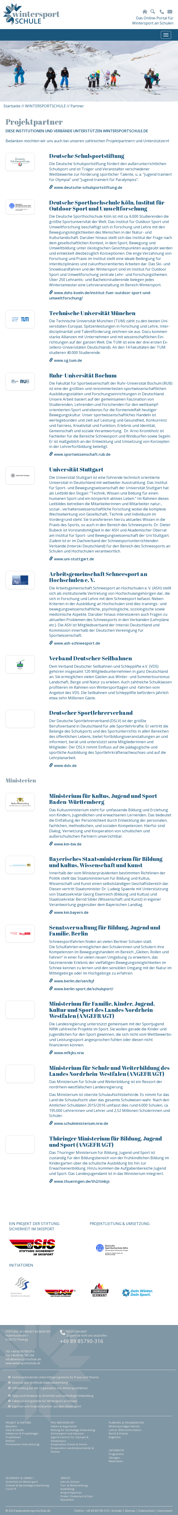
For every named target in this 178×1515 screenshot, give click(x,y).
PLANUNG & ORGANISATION (126, 1422)
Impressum (165, 1511)
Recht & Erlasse (118, 1433)
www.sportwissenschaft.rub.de (82, 454)
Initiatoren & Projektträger (22, 1433)
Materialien (116, 1461)
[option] (89, 71)
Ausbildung (67, 1489)
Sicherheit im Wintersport (22, 1481)
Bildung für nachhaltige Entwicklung (73, 1430)
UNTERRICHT (116, 1450)
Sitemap (130, 1511)
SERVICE (65, 1478)
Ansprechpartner (71, 1492)
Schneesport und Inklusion (67, 1433)
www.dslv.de (65, 765)
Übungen (114, 1457)
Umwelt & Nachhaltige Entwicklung (27, 1485)
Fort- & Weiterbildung (74, 1485)
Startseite (11, 106)
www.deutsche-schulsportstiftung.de (88, 187)
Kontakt (117, 1511)
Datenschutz (146, 1511)
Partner (10, 1441)
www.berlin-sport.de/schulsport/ (83, 988)
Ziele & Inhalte (15, 1430)
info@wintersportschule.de (23, 1359)
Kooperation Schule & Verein (69, 1444)
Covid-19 (11, 1489)
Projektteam (13, 1437)
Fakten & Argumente (64, 1426)
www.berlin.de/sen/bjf (74, 981)
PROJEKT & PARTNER (18, 1422)
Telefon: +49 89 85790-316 (91, 1511)
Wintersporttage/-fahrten (124, 1426)
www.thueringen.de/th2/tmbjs (82, 1181)
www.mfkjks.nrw (69, 1052)
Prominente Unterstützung (22, 1444)
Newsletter (67, 1499)
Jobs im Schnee (69, 1481)
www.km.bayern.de (71, 912)
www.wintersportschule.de (23, 1363)
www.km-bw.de (68, 844)
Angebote (115, 1437)
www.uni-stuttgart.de (74, 558)
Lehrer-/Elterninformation (125, 1430)
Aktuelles (11, 1426)
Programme (116, 1454)
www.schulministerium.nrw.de (81, 1123)
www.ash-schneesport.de (77, 643)
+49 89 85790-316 (81, 1340)
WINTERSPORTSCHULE (45, 106)
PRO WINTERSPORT (63, 1422)
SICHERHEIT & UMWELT (20, 1478)
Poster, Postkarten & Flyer (76, 1496)
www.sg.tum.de (68, 360)
